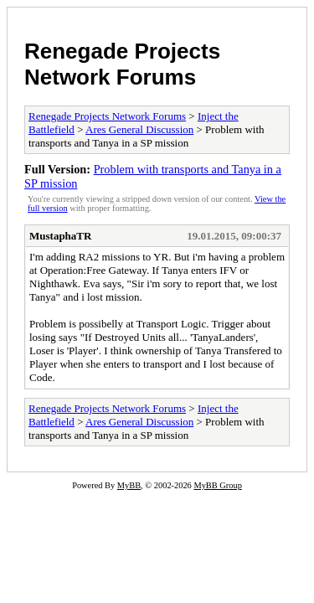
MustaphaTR (60, 235)
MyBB (129, 485)
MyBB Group (217, 485)
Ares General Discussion (139, 129)
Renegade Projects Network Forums (122, 64)
